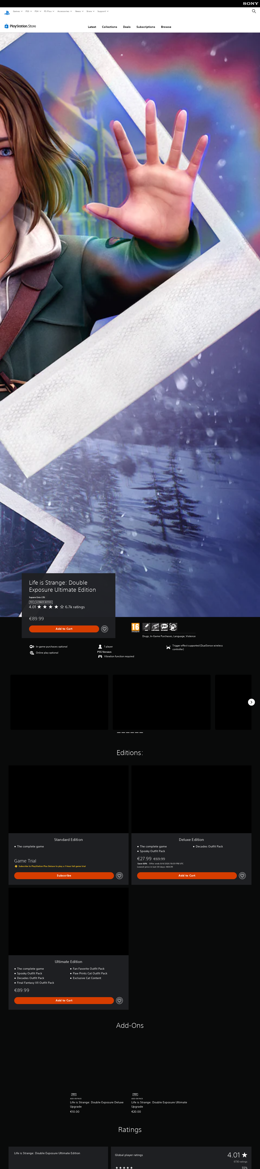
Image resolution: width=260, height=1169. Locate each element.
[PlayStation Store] (21, 22)
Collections (109, 23)
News (78, 11)
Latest (92, 23)
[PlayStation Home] (7, 11)
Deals (127, 23)
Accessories (63, 11)
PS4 (37, 11)
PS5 (27, 11)
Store (89, 11)
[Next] (251, 698)
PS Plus (48, 11)
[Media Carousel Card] (59, 698)
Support (101, 11)
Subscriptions (145, 23)
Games (16, 11)
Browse (166, 23)
